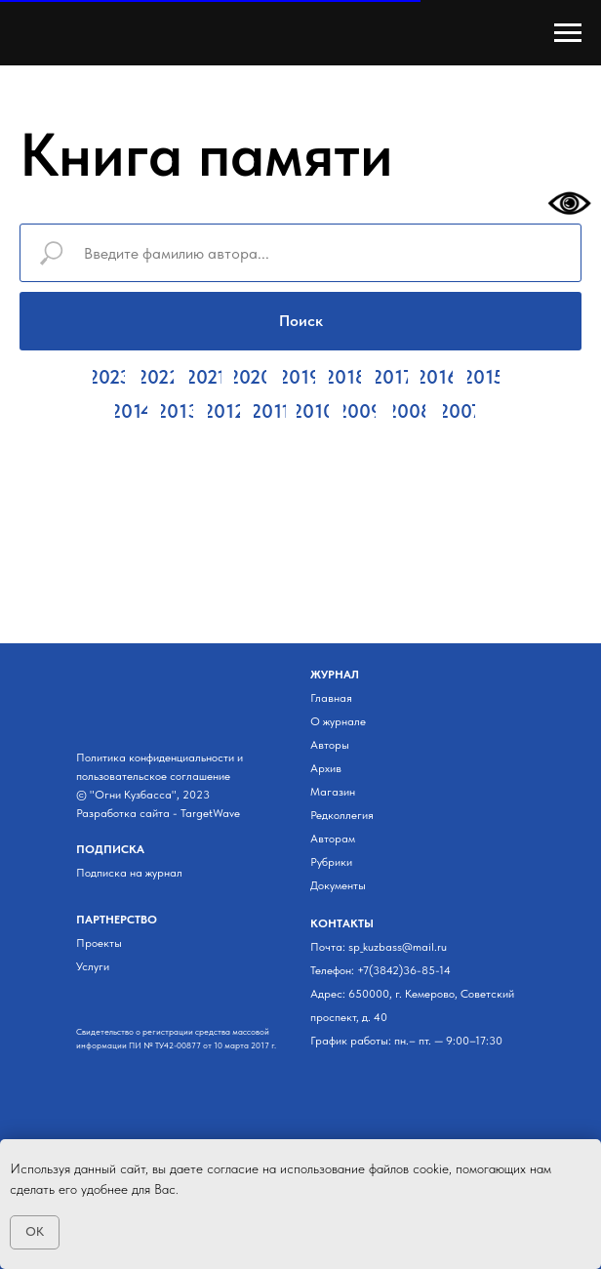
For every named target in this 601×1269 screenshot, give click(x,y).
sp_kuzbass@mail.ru (397, 947)
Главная (331, 698)
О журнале (338, 721)
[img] (88, 998)
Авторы (329, 745)
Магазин (332, 791)
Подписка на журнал (129, 873)
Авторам (332, 838)
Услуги (92, 966)
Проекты (99, 943)
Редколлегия (342, 815)
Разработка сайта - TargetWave (158, 813)
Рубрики (331, 862)
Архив (325, 768)
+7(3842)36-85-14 (404, 970)
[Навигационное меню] (567, 33)
